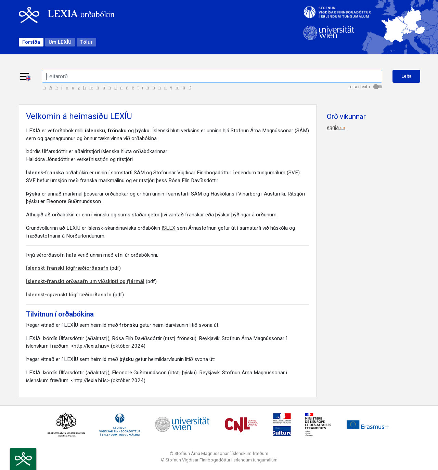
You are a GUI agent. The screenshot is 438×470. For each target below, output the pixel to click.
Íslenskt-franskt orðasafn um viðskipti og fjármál (85, 281)
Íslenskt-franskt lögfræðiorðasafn (67, 268)
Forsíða (31, 42)
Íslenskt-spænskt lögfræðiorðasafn (69, 295)
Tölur (86, 42)
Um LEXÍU (60, 42)
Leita (406, 76)
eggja (336, 127)
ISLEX (169, 228)
